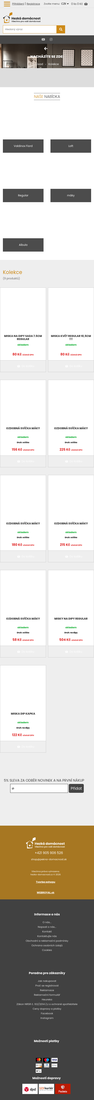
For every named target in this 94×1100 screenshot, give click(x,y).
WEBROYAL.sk (45, 892)
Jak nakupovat (47, 981)
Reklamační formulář (47, 995)
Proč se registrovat (47, 985)
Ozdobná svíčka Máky (23, 428)
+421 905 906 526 (49, 853)
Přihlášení (18, 4)
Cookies (47, 950)
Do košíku (25, 366)
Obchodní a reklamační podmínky (47, 941)
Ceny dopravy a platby (47, 1009)
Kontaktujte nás (47, 936)
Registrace (33, 4)
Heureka (47, 999)
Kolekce (53, 64)
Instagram (47, 1018)
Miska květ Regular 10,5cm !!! (71, 337)
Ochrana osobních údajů (47, 945)
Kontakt (47, 931)
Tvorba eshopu (45, 882)
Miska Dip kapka (23, 713)
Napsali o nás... (47, 927)
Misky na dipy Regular (71, 618)
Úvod (39, 64)
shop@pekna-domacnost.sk (49, 859)
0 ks (74, 4)
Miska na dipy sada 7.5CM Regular (23, 337)
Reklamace (47, 990)
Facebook (47, 1013)
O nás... (47, 922)
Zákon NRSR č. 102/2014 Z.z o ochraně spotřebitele (47, 1004)
